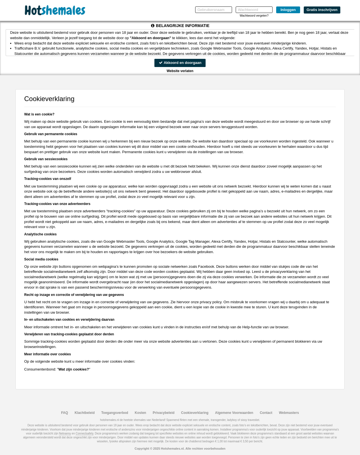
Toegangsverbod (114, 413)
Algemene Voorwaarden (234, 413)
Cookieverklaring (194, 413)
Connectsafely (84, 433)
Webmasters (289, 413)
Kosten (140, 413)
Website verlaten (179, 71)
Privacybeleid (163, 413)
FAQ (64, 413)
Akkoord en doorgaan (180, 63)
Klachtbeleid (84, 413)
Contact (266, 413)
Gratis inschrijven (322, 10)
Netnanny (65, 433)
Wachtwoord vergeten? (254, 15)
